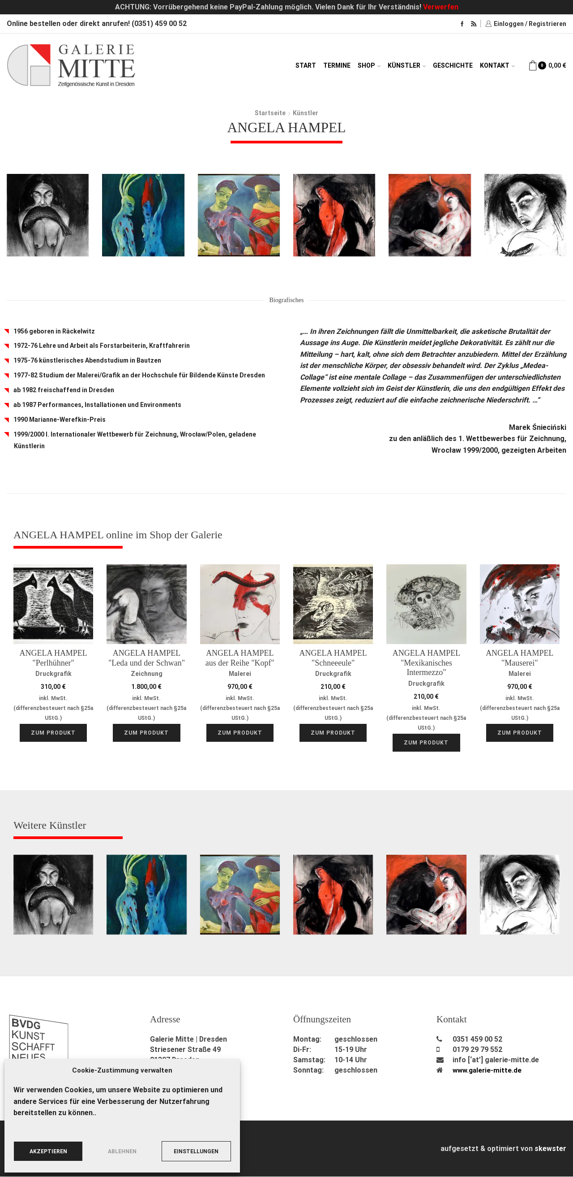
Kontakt (497, 65)
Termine (337, 65)
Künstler (407, 65)
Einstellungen (196, 1151)
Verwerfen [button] (440, 7)
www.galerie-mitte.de (488, 1070)
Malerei (240, 673)
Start (305, 65)
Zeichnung (146, 673)
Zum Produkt (53, 733)
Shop (369, 65)
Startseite (270, 113)
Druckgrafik (53, 673)
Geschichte (453, 65)
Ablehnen (122, 1151)
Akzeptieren (48, 1151)
